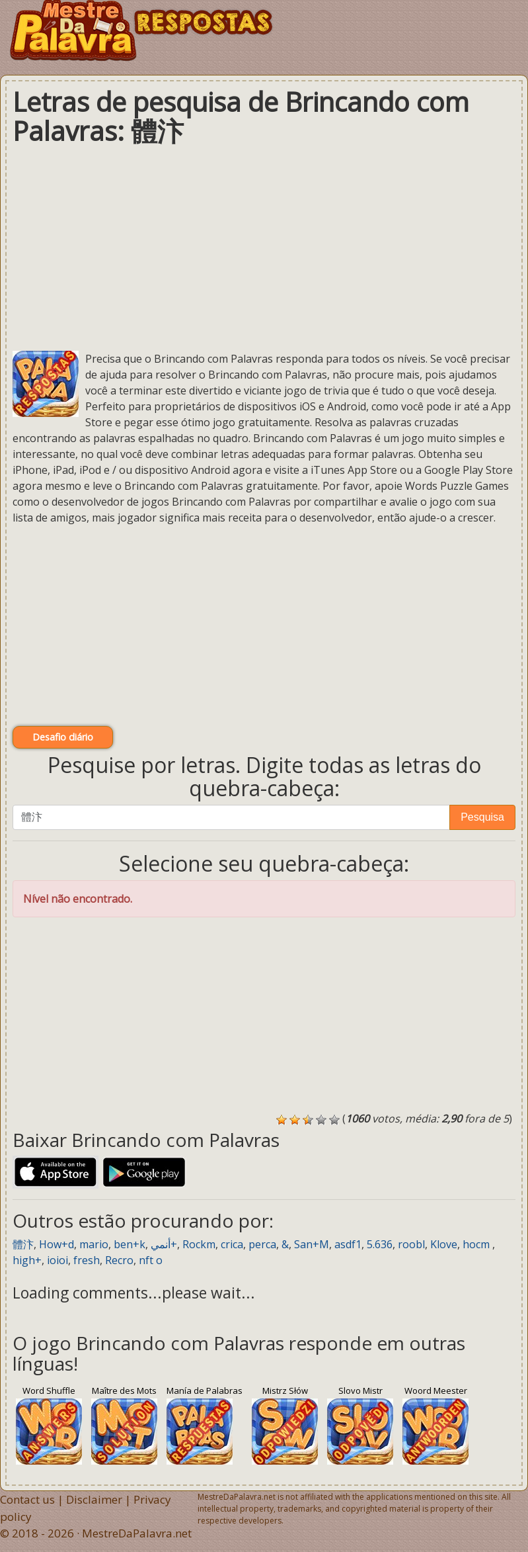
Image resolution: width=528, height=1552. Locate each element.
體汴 (23, 1244)
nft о (151, 1260)
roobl (411, 1244)
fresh (86, 1260)
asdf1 (347, 1244)
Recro (119, 1260)
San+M (311, 1244)
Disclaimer (94, 1499)
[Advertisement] (264, 248)
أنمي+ (164, 1244)
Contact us (27, 1499)
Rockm (198, 1244)
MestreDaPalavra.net (137, 1533)
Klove (443, 1244)
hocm (477, 1244)
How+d (56, 1244)
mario (93, 1244)
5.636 (380, 1244)
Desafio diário (62, 737)
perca (262, 1244)
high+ (27, 1260)
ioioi (57, 1260)
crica (232, 1244)
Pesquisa (482, 817)
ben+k (129, 1244)
